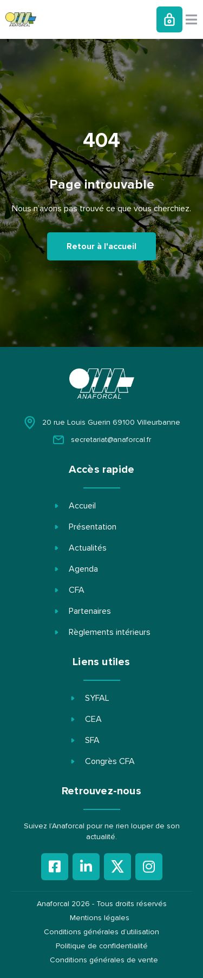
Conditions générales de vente (104, 960)
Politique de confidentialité (102, 946)
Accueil (82, 505)
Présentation (92, 527)
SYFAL (97, 698)
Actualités (88, 548)
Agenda (83, 569)
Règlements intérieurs (109, 632)
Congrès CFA (110, 761)
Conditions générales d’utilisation (101, 932)
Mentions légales (99, 918)
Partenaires (90, 611)
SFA (92, 740)
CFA (76, 590)
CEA (93, 719)
